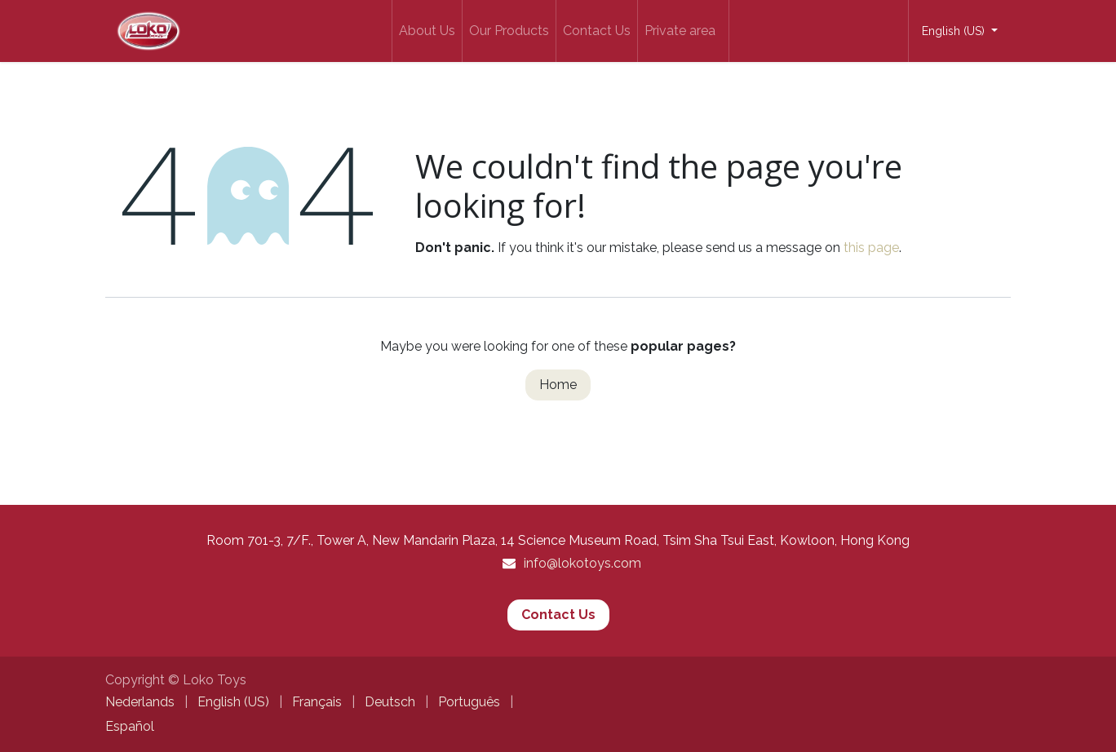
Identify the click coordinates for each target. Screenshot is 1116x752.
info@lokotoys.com (582, 563)
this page (871, 247)
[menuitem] (427, 31)
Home (558, 384)
